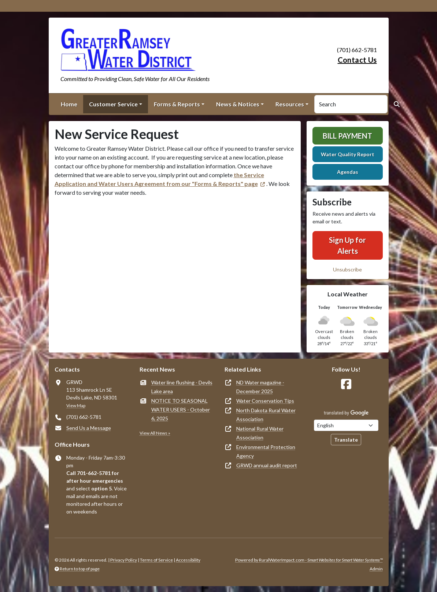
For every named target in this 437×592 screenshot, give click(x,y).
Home (69, 104)
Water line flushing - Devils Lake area (181, 386)
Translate (346, 439)
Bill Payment (347, 135)
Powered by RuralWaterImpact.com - (309, 560)
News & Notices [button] (237, 104)
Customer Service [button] (113, 104)
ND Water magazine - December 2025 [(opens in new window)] (260, 386)
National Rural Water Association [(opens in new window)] (260, 433)
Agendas (347, 172)
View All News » (155, 433)
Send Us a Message (88, 428)
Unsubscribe (347, 269)
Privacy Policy (123, 560)
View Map (75, 405)
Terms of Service (156, 560)
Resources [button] (289, 104)
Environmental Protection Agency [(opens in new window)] (265, 451)
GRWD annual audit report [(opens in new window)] (266, 465)
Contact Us (357, 59)
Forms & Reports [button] (177, 104)
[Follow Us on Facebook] (346, 384)
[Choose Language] (346, 425)
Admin (376, 568)
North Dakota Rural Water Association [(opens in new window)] (266, 414)
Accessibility (188, 560)
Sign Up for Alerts (347, 245)
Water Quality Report (347, 154)
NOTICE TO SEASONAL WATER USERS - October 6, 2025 (180, 409)
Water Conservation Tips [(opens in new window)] (265, 401)
